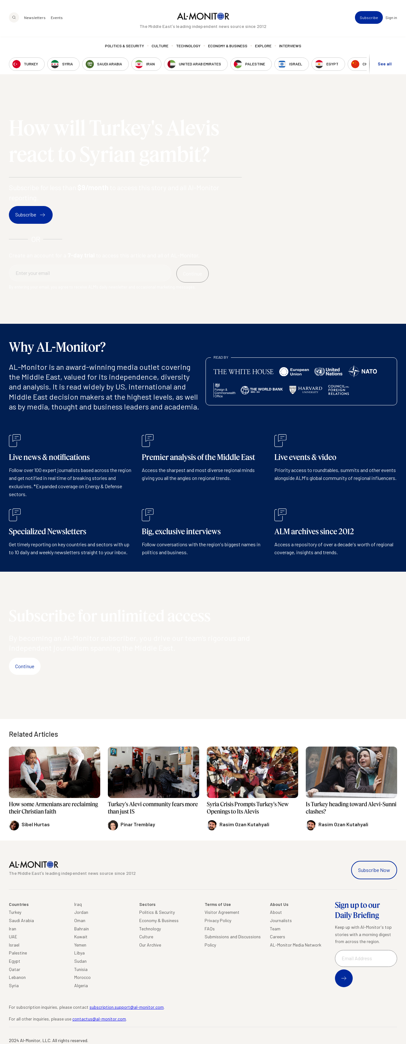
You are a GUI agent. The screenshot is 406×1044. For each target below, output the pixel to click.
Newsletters (35, 18)
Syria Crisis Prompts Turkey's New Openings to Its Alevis (248, 808)
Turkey (15, 912)
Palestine (18, 952)
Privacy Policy (218, 920)
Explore (263, 46)
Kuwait (81, 936)
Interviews (290, 46)
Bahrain (81, 928)
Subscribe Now (374, 870)
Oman (79, 920)
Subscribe (369, 18)
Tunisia (81, 969)
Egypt (14, 961)
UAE (13, 936)
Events (57, 18)
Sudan (80, 961)
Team (275, 928)
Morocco (82, 977)
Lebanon (17, 977)
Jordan (81, 912)
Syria (14, 985)
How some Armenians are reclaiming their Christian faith (53, 808)
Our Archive (150, 945)
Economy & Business (227, 46)
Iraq (78, 904)
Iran (12, 928)
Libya (79, 952)
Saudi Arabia (21, 920)
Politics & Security (124, 46)
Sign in (391, 18)
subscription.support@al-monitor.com (126, 1007)
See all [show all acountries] (385, 64)
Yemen (80, 945)
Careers (277, 936)
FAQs (210, 928)
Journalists (281, 920)
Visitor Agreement (222, 912)
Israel (14, 945)
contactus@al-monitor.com (99, 1018)
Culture (160, 46)
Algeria (81, 985)
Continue (24, 666)
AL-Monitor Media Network (295, 945)
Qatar (14, 969)
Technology (188, 46)
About (276, 912)
